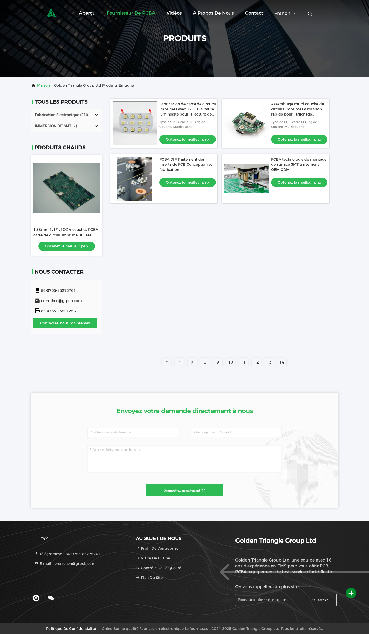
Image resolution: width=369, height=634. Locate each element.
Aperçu (87, 13)
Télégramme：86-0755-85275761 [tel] (67, 554)
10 (230, 362)
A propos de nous (213, 13)
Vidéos (174, 13)
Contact (254, 13)
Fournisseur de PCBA (131, 13)
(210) (62, 114)
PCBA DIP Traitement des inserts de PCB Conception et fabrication (185, 164)
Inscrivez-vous (322, 600)
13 (269, 362)
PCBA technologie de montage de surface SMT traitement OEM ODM (298, 164)
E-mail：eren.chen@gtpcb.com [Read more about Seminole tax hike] (65, 563)
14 (281, 362)
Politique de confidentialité (71, 628)
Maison (43, 85)
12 (256, 362)
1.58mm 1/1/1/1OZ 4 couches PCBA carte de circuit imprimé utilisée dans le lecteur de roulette (65, 235)
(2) (56, 126)
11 (243, 362)
